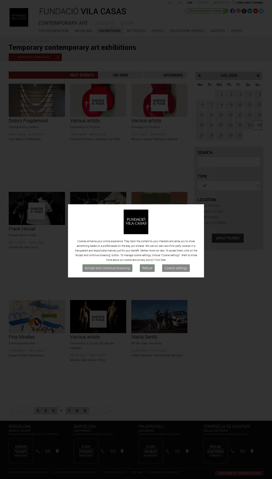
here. (163, 262)
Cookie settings (175, 270)
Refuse (147, 270)
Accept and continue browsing (107, 270)
